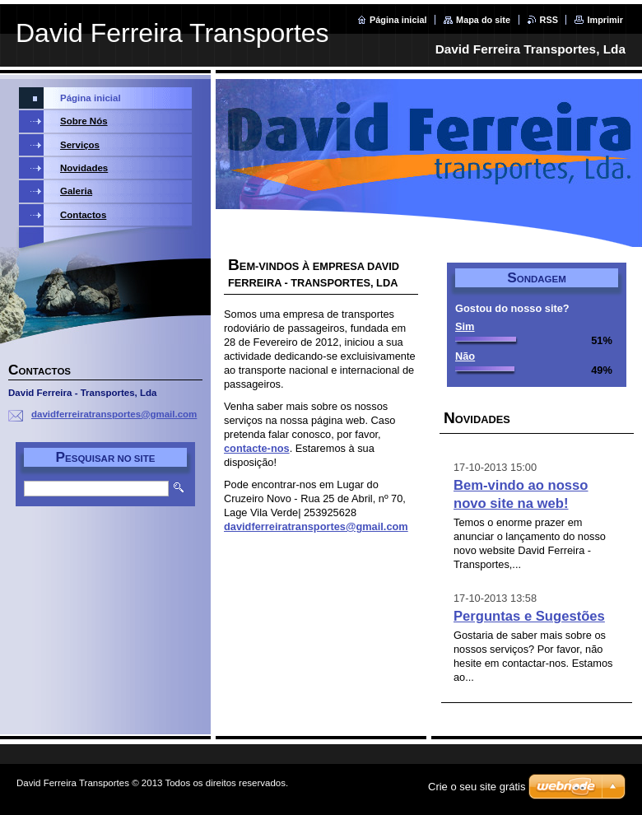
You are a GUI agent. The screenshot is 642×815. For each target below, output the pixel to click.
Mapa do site (483, 20)
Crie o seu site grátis (477, 786)
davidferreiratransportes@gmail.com (316, 526)
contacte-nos (257, 448)
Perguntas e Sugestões (529, 616)
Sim (464, 326)
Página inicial (398, 20)
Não (465, 356)
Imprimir (605, 20)
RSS (549, 20)
